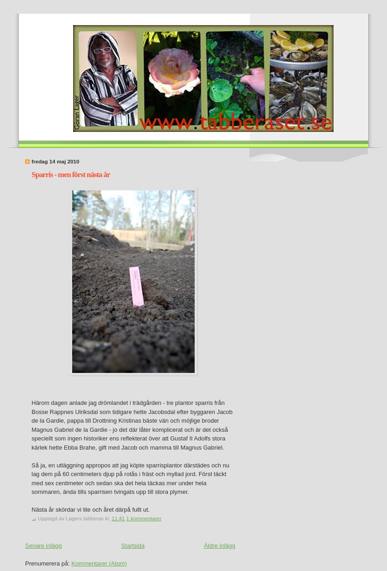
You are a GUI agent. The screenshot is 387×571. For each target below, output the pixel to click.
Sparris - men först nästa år (71, 174)
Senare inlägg (43, 545)
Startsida (132, 545)
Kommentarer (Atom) (99, 563)
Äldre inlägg (219, 545)
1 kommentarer (143, 518)
